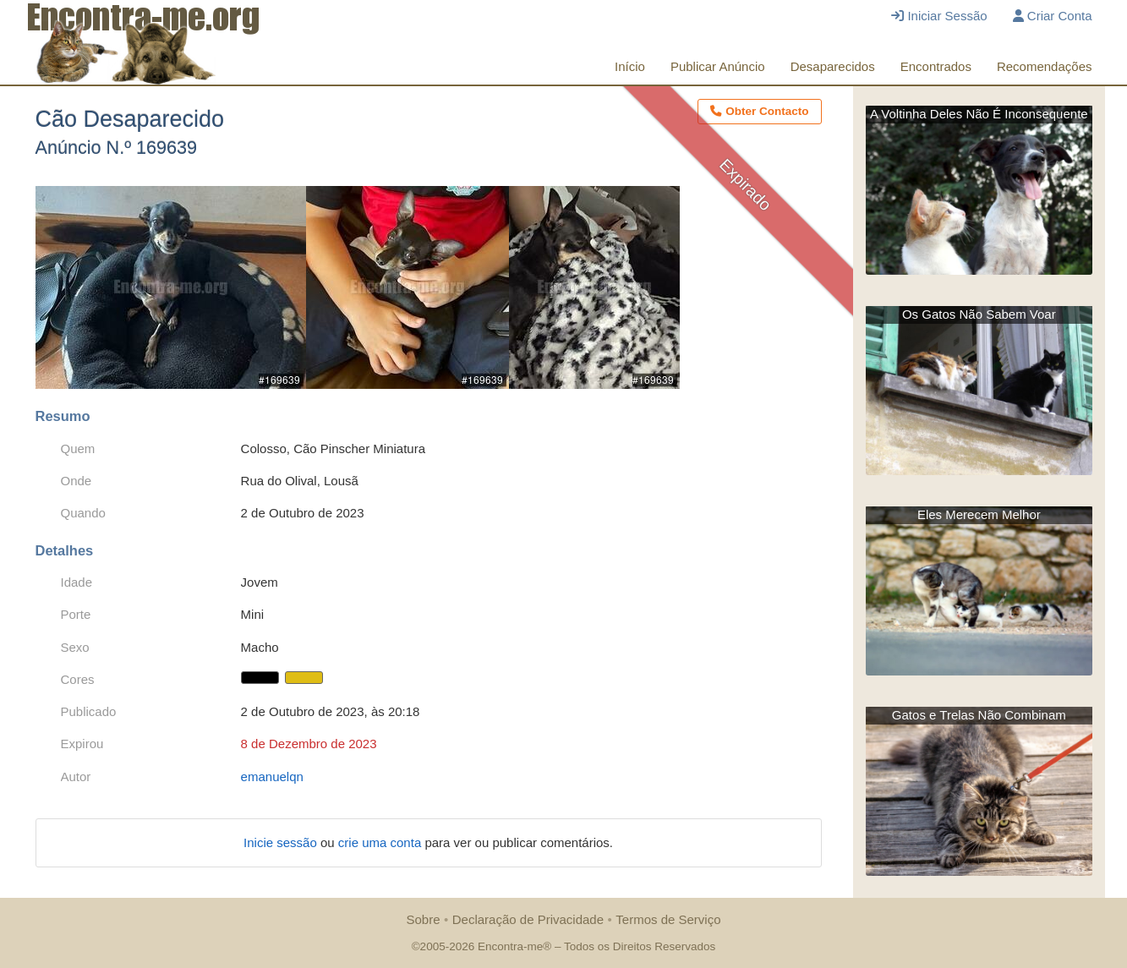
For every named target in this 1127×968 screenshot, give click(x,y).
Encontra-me (510, 946)
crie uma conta (381, 842)
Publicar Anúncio (717, 66)
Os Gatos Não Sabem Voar (979, 314)
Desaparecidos (833, 66)
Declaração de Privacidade (528, 919)
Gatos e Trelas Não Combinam (979, 715)
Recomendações (1044, 66)
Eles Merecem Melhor (979, 514)
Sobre (423, 919)
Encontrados (935, 66)
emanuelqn (272, 776)
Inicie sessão (281, 842)
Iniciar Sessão (939, 15)
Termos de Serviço (667, 919)
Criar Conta (1052, 15)
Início (630, 66)
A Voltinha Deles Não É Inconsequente (979, 114)
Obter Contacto (759, 111)
